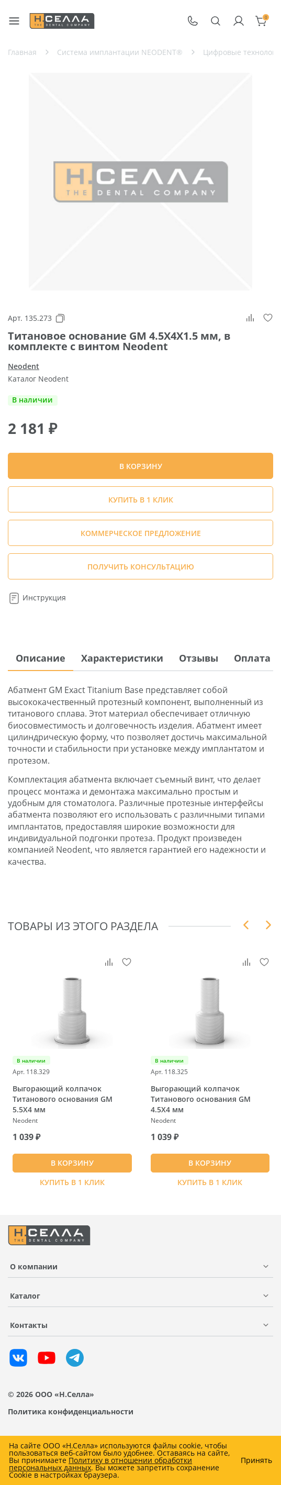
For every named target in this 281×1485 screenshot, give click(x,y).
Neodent (23, 366)
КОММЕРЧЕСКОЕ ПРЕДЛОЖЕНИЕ (141, 533)
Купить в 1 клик (140, 500)
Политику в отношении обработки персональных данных (100, 1463)
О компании (34, 1266)
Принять (256, 1460)
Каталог (25, 1296)
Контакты (29, 1325)
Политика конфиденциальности (70, 1411)
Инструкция (37, 597)
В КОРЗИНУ (72, 1163)
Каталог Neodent (38, 379)
